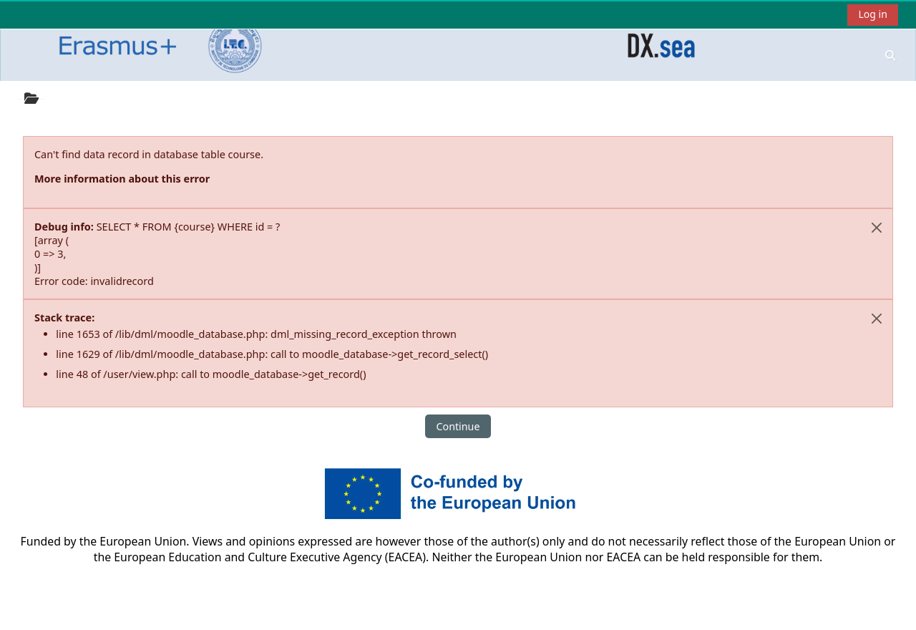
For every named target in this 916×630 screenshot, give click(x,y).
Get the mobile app (362, 615)
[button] (890, 55)
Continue (458, 426)
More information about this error (122, 178)
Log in (872, 14)
